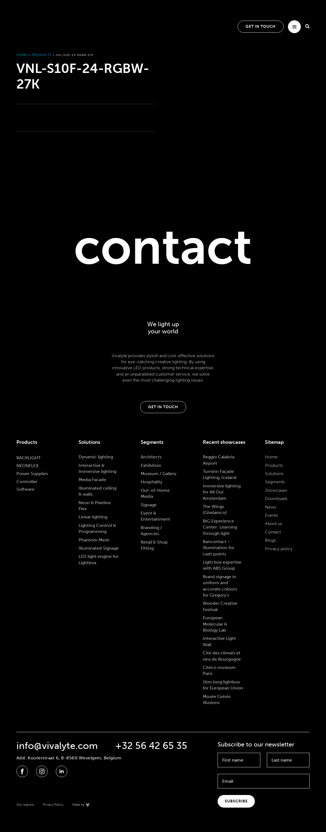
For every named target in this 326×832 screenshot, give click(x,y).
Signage (149, 504)
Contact (273, 532)
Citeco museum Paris (219, 670)
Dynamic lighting (96, 456)
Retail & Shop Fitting (154, 545)
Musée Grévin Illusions (217, 699)
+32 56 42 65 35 (151, 746)
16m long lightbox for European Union (223, 685)
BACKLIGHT (28, 457)
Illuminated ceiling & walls (97, 491)
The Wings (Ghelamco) (215, 509)
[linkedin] (61, 771)
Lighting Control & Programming (97, 528)
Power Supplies (32, 473)
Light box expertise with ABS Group (222, 565)
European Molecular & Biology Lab (215, 624)
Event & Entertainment (155, 516)
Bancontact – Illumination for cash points (218, 547)
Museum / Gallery (158, 473)
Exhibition (151, 465)
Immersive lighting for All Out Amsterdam (222, 492)
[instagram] (42, 771)
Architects (151, 456)
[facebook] (22, 771)
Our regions (25, 805)
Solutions (274, 473)
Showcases (276, 490)
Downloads (276, 498)
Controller (26, 481)
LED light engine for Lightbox (99, 559)
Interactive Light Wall (219, 641)
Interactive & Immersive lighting (97, 468)
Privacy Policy (53, 805)
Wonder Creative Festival (220, 606)
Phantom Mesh (94, 540)
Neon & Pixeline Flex (95, 505)
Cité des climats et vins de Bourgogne (222, 655)
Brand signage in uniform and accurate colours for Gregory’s (220, 586)
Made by (78, 805)
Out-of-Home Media (155, 493)
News (270, 507)
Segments (275, 481)
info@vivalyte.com (57, 746)
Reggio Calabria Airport (218, 459)
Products (41, 55)
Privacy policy (279, 548)
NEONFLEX (27, 465)
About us (273, 523)
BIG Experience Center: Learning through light (220, 527)
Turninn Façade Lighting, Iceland (219, 474)
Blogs (270, 540)
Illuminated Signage (99, 548)
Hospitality (151, 481)
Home (21, 55)
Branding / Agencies (151, 530)
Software (25, 489)
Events (271, 515)
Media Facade (92, 479)
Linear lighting (93, 516)
